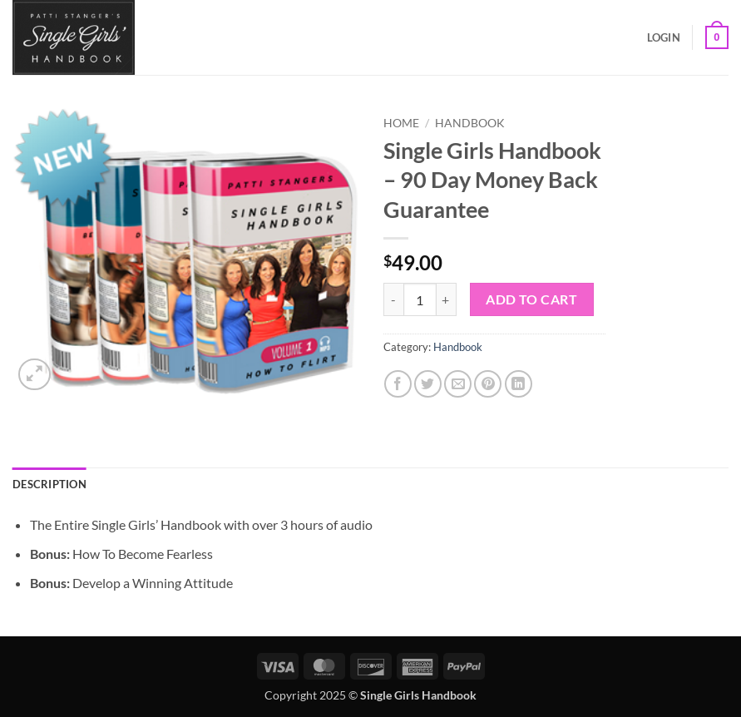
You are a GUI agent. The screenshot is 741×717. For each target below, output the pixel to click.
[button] (663, 37)
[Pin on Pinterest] (487, 384)
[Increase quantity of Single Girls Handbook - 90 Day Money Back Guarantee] (447, 299)
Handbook (470, 123)
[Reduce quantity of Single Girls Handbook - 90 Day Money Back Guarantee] (393, 299)
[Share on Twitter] (428, 384)
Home (401, 123)
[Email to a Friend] (458, 384)
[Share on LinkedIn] (518, 384)
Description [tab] (49, 484)
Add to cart (531, 299)
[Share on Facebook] (398, 384)
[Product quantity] (420, 299)
